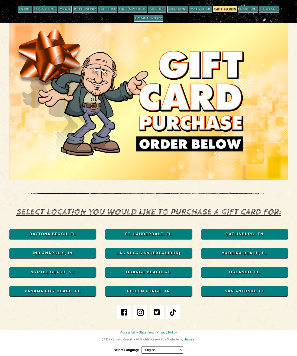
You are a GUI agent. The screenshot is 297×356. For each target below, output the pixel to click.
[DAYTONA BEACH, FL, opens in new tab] (52, 234)
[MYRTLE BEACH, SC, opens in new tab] (52, 272)
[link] (124, 312)
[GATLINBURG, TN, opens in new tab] (244, 234)
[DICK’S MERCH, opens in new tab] (132, 9)
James (189, 339)
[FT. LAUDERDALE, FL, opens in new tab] (148, 234)
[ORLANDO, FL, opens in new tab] (244, 272)
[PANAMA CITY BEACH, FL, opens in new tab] (52, 291)
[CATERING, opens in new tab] (177, 9)
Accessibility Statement (137, 332)
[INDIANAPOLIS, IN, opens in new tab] (52, 253)
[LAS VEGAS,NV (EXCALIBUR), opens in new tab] (148, 253)
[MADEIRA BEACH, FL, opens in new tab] (244, 253)
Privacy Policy (167, 332)
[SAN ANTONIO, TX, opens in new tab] (244, 291)
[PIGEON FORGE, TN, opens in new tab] (148, 291)
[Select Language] (162, 350)
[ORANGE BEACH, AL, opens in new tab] (148, 272)
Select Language (126, 350)
